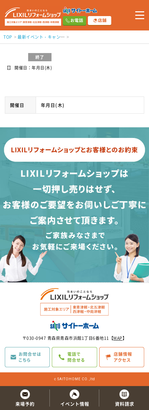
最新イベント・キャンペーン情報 (50, 37)
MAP (118, 338)
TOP (7, 37)
